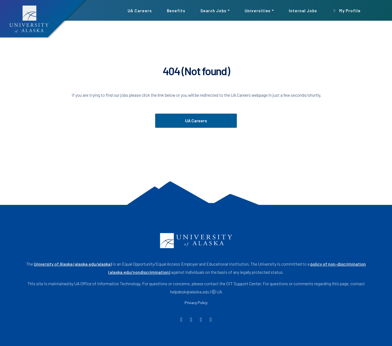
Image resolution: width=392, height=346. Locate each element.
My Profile (346, 10)
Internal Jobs (303, 10)
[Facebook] (181, 320)
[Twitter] (191, 320)
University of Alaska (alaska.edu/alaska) (73, 263)
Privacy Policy (196, 302)
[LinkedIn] (210, 320)
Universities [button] (258, 10)
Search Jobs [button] (213, 10)
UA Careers (140, 10)
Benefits (176, 10)
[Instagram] (201, 320)
